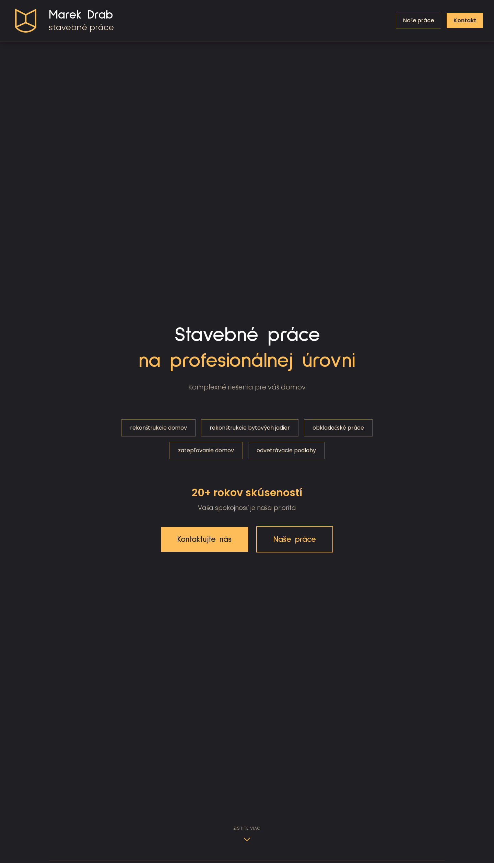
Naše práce (294, 539)
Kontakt (465, 20)
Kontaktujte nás (204, 539)
